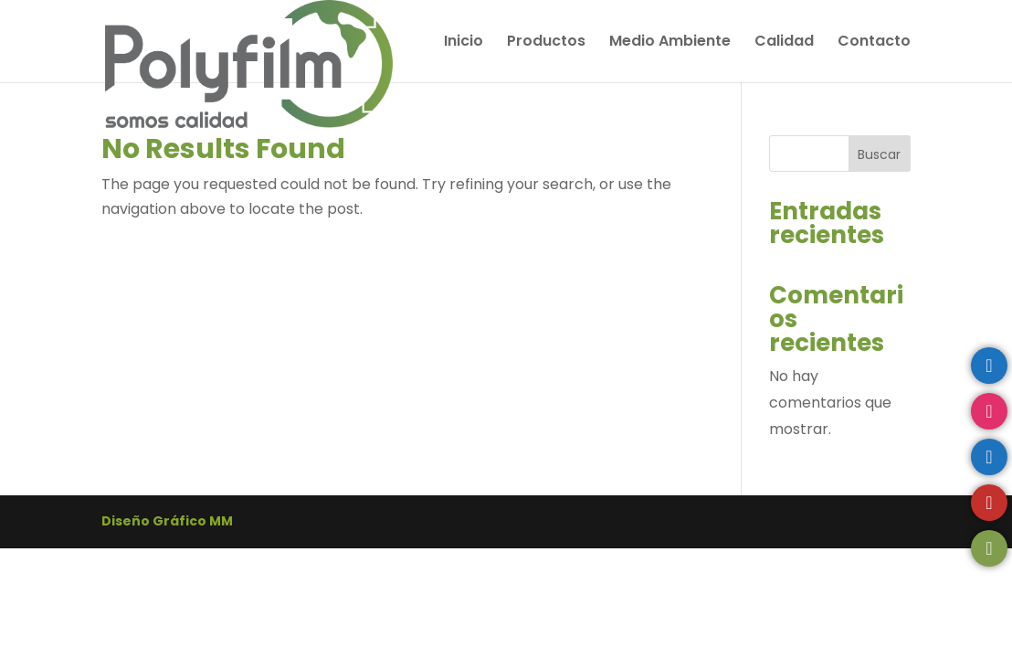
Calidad (784, 43)
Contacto (874, 43)
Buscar (879, 154)
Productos (546, 43)
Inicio (463, 43)
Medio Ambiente (670, 43)
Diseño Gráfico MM (167, 521)
